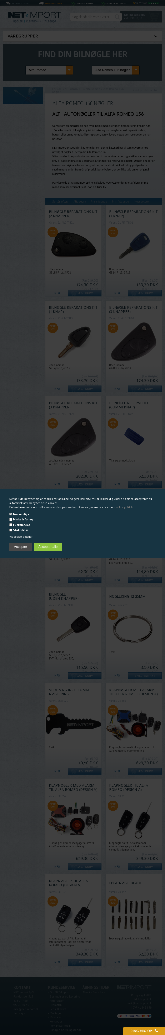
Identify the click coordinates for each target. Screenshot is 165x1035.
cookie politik (123, 507)
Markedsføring (23, 519)
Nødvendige (21, 514)
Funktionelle (21, 525)
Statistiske (21, 530)
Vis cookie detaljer (20, 537)
